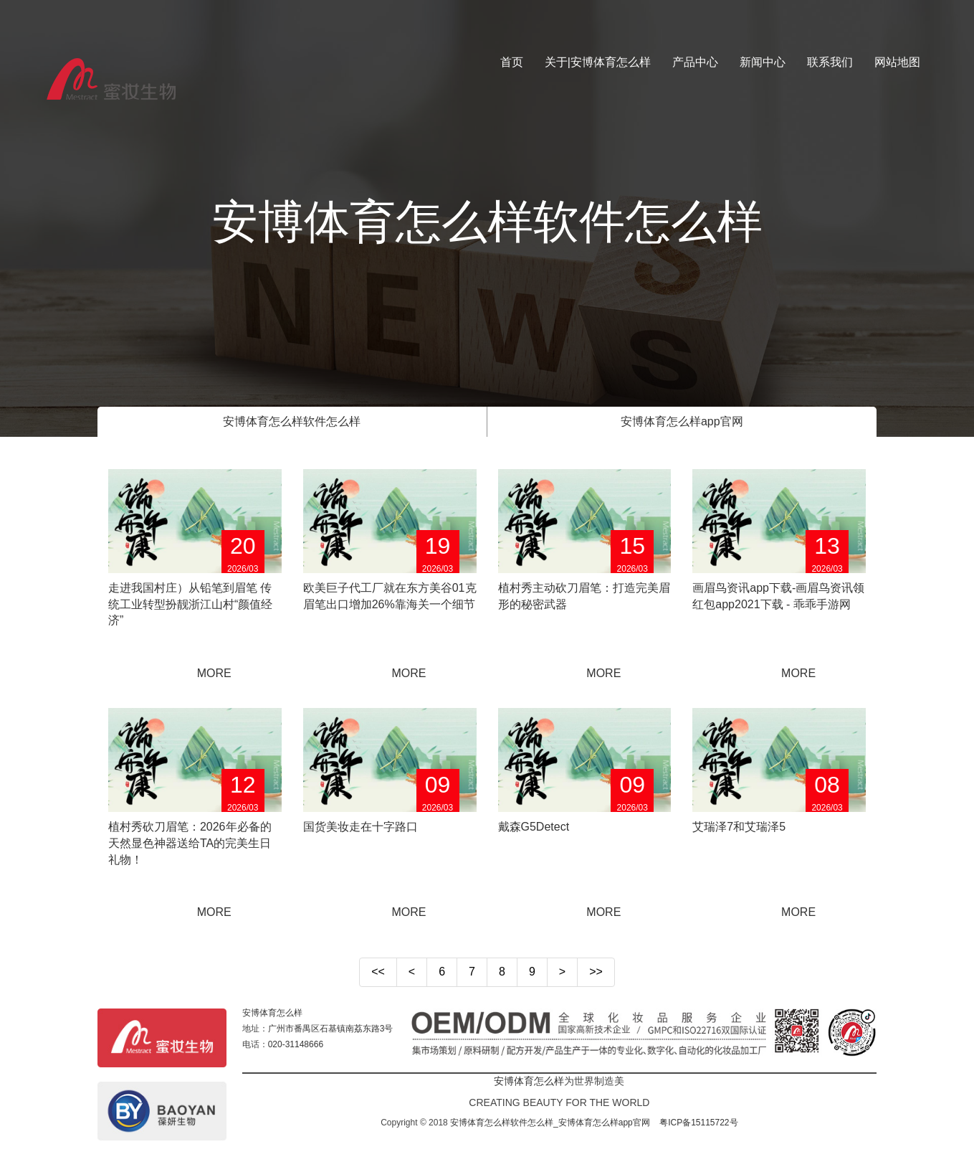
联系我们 (830, 62)
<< (378, 971)
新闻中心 (763, 62)
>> (596, 971)
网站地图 (897, 62)
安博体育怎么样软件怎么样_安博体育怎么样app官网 (550, 1123)
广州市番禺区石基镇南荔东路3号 (330, 1029)
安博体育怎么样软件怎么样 (292, 421)
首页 (511, 62)
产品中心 (695, 62)
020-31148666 (295, 1044)
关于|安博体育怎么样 (598, 62)
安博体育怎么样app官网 (682, 421)
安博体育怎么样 (272, 1013)
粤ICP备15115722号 (698, 1123)
